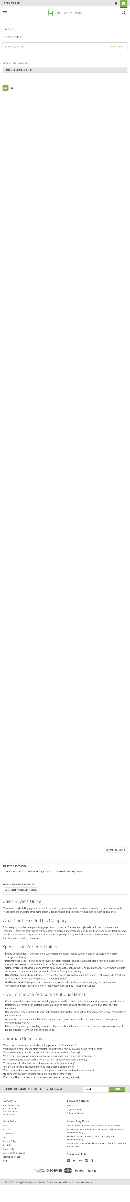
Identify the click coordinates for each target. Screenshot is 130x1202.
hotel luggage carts (20, 63)
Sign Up (78, 1109)
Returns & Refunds (11, 1157)
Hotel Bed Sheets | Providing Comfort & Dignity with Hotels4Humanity (90, 1138)
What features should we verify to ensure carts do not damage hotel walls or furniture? (49, 1056)
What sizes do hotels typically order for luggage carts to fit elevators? (39, 1045)
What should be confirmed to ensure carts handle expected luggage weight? (43, 1077)
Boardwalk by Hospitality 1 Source (21, 890)
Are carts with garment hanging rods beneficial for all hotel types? (38, 1074)
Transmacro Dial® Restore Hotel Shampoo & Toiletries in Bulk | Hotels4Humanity (96, 1131)
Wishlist (70, 1105)
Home (5, 63)
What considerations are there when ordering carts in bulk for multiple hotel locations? (48, 1070)
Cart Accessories (13, 871)
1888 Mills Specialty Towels (69, 871)
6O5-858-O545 (11, 3)
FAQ (4, 1137)
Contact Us (8, 1133)
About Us (7, 1145)
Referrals (7, 1129)
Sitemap (89, 1182)
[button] (65, 46)
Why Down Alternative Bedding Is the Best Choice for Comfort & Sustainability (96, 1145)
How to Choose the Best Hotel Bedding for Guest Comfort (94, 1126)
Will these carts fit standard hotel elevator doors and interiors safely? (39, 1063)
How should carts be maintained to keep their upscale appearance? (38, 1066)
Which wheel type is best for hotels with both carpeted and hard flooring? (41, 1052)
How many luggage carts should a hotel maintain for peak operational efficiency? (45, 1059)
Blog (5, 1161)
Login (69, 1109)
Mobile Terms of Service (14, 1153)
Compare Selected (115, 850)
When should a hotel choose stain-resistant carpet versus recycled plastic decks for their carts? (53, 1049)
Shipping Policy (9, 1141)
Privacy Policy (9, 1149)
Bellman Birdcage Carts (39, 871)
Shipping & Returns (75, 1113)
